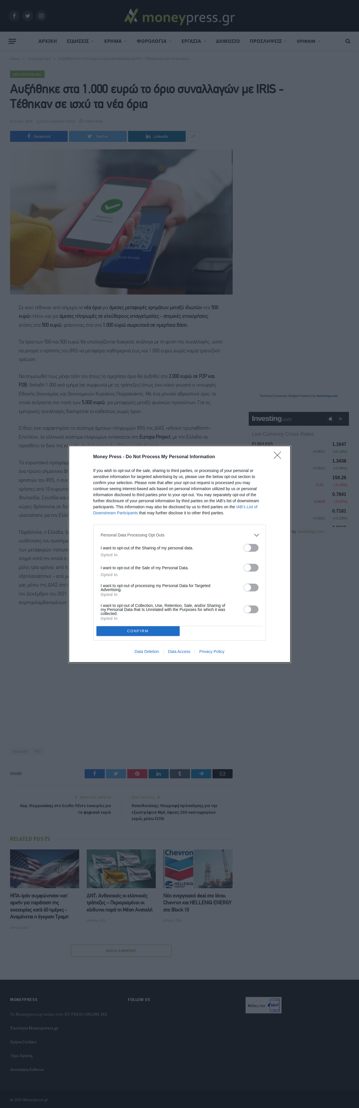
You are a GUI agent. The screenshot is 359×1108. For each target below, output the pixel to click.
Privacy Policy (211, 651)
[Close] (279, 457)
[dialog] (179, 554)
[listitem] (180, 535)
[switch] (251, 548)
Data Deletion (147, 651)
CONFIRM (138, 631)
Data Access (179, 651)
